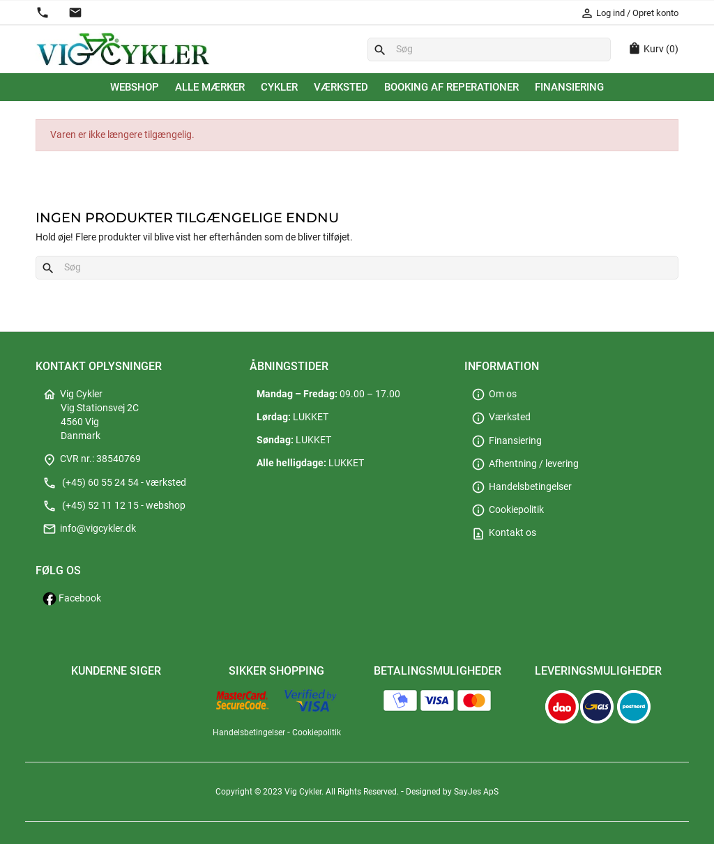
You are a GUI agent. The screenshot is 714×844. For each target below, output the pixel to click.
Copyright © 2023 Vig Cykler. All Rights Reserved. (308, 792)
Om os (494, 394)
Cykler (279, 87)
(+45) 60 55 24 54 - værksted (114, 483)
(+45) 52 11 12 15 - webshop (114, 506)
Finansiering (569, 87)
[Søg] (489, 49)
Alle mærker (210, 87)
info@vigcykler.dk (89, 529)
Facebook (72, 598)
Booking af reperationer (451, 87)
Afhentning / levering (525, 464)
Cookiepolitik (507, 510)
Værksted (341, 87)
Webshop (134, 87)
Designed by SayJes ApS (452, 792)
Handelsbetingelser (521, 487)
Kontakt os (503, 533)
